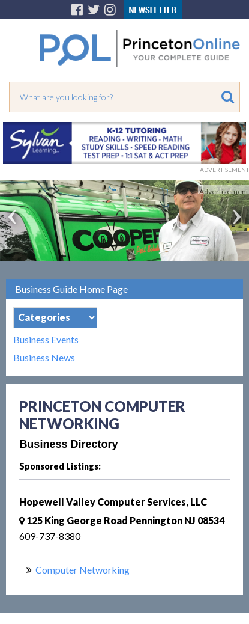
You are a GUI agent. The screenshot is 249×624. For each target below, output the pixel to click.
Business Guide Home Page (71, 289)
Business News (44, 357)
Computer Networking (82, 569)
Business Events (46, 339)
